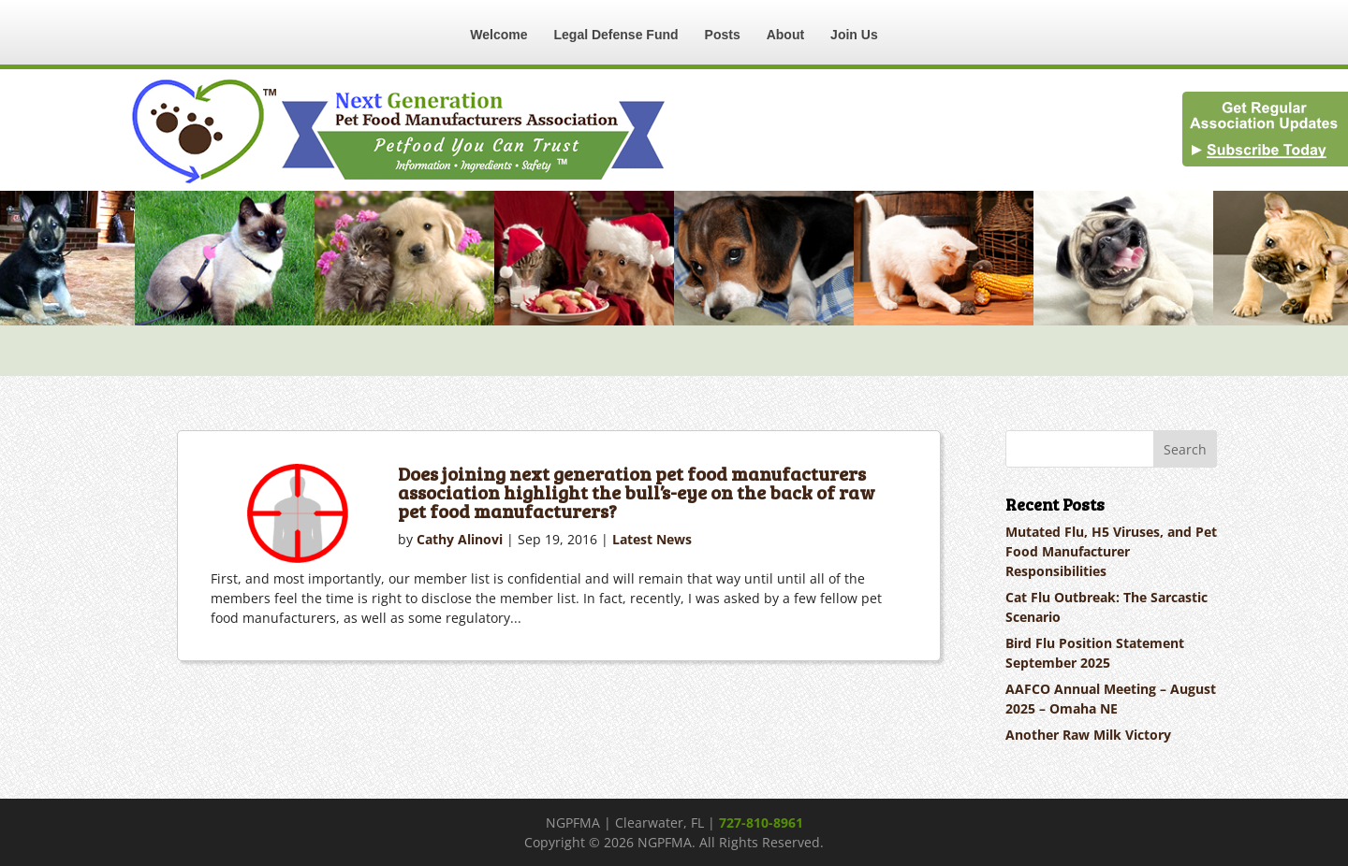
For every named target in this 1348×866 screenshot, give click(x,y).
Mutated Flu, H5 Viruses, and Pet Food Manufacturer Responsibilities (1111, 551)
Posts (722, 34)
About (785, 34)
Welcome (498, 34)
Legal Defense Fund (616, 34)
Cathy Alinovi (460, 539)
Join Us (854, 34)
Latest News (652, 539)
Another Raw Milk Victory (1088, 734)
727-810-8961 (761, 822)
